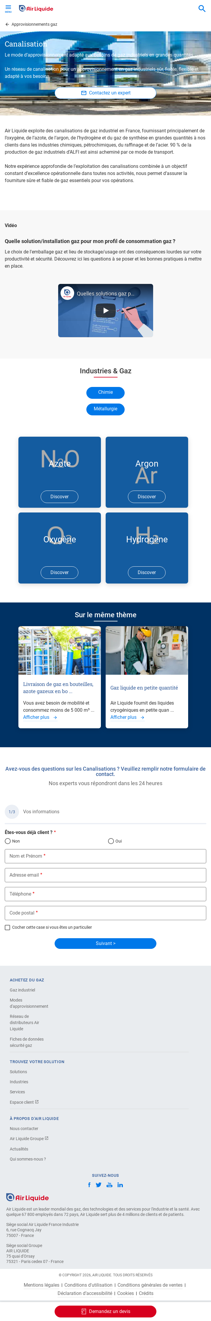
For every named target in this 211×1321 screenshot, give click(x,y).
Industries (19, 1081)
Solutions (18, 1071)
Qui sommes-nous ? (28, 1159)
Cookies (125, 1293)
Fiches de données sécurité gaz (27, 1042)
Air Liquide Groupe (29, 1138)
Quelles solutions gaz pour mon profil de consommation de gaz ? (106, 293)
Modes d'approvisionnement (29, 1003)
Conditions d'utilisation (88, 1285)
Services (17, 1091)
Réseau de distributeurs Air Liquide (24, 1022)
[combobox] (202, 8)
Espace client (24, 1102)
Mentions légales (41, 1285)
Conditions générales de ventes (150, 1285)
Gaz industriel (22, 990)
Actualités (19, 1149)
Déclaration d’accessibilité (85, 1293)
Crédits (146, 1293)
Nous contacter (24, 1128)
